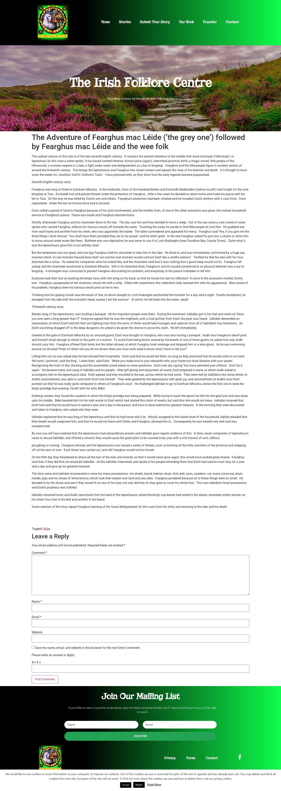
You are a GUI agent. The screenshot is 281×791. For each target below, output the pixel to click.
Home (105, 22)
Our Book (186, 22)
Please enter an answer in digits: (53, 655)
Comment (39, 552)
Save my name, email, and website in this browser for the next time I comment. (87, 647)
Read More (154, 784)
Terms (190, 758)
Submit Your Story (155, 22)
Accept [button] (125, 785)
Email (36, 617)
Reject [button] (139, 784)
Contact (232, 22)
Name (37, 601)
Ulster (46, 529)
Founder (210, 22)
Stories (125, 22)
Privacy (169, 758)
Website (37, 632)
